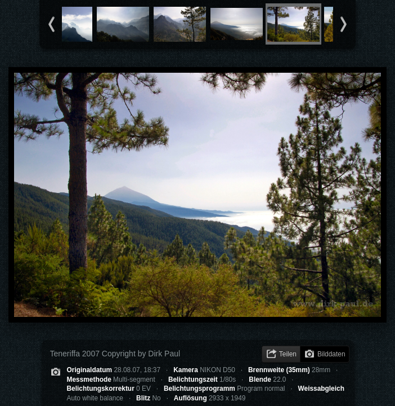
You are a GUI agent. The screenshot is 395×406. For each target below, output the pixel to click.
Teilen (288, 354)
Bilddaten (331, 354)
